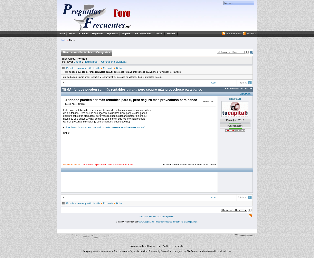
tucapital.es (235, 99)
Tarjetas (126, 33)
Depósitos (97, 33)
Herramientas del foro (236, 88)
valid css (226, 251)
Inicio (62, 33)
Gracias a (144, 217)
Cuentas (83, 33)
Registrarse (90, 61)
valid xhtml (216, 251)
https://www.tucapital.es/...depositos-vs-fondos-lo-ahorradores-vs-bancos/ (104, 127)
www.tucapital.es (146, 222)
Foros (72, 33)
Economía (108, 68)
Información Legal (139, 246)
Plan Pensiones (142, 33)
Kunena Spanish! (166, 217)
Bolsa (119, 68)
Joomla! (165, 251)
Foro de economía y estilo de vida (83, 68)
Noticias (171, 33)
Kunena (152, 217)
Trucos (159, 33)
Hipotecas (112, 33)
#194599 (245, 94)
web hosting (205, 251)
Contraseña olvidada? (114, 61)
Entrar (77, 61)
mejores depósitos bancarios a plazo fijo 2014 (176, 222)
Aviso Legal (155, 246)
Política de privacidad (173, 246)
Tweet (213, 82)
